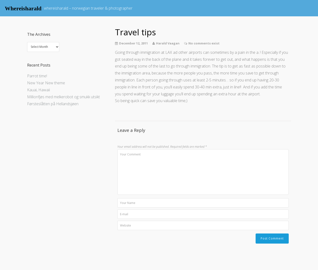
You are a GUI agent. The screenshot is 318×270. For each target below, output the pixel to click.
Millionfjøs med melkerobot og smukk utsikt (63, 96)
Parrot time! (37, 76)
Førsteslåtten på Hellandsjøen (52, 103)
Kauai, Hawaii (38, 89)
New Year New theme (46, 83)
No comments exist (204, 43)
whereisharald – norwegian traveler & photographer (88, 8)
